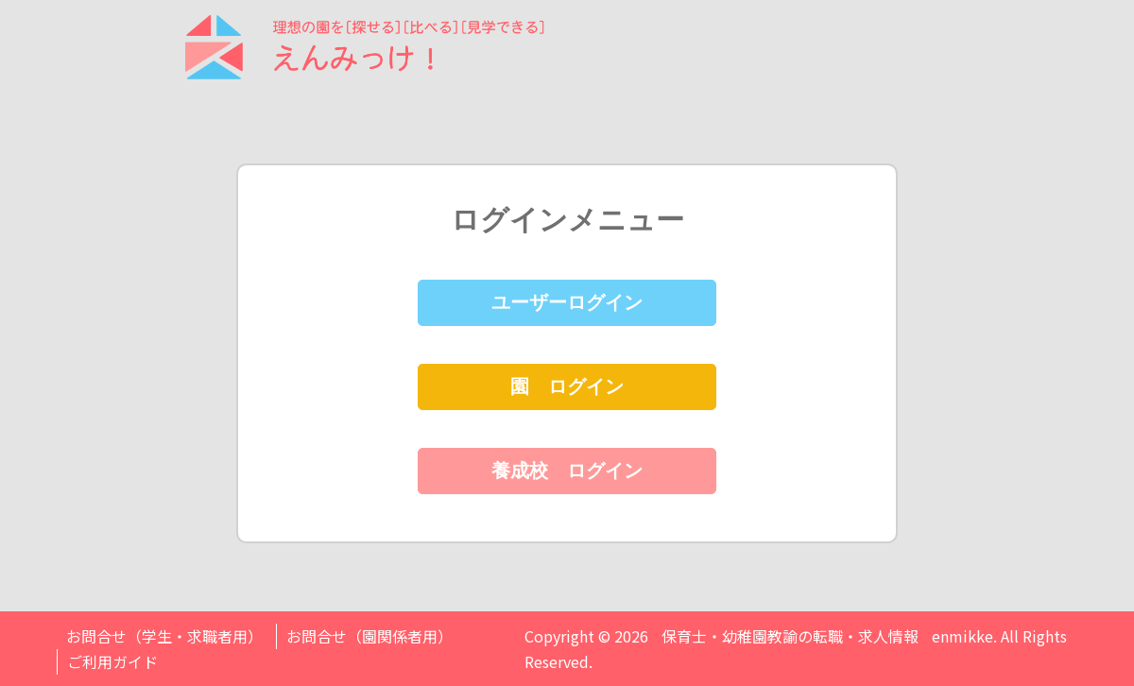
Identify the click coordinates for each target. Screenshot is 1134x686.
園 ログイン (567, 386)
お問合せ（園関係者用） (369, 636)
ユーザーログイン (567, 302)
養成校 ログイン (567, 470)
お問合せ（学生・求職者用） (164, 636)
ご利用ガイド (112, 661)
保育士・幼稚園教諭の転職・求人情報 (790, 636)
